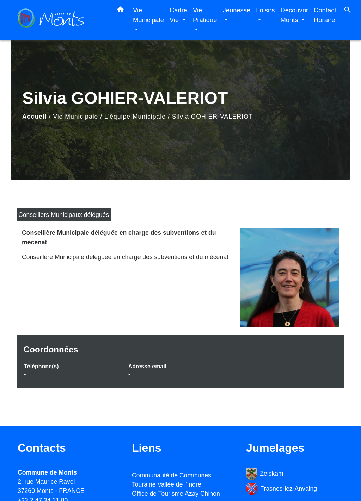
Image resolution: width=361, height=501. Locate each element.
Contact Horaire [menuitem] (325, 15)
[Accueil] (61, 20)
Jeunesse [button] (237, 10)
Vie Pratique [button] (205, 15)
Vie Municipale (75, 116)
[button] (120, 10)
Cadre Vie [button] (178, 15)
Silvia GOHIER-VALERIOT (212, 116)
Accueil (34, 116)
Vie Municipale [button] (148, 15)
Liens (146, 447)
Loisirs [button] (265, 10)
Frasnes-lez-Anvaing (281, 489)
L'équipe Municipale (135, 116)
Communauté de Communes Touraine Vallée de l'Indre (171, 480)
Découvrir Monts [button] (294, 15)
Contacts (42, 447)
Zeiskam (264, 474)
